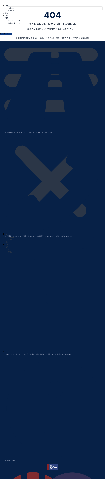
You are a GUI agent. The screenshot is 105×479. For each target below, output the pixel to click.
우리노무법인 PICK (14, 23)
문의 (7, 16)
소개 (7, 6)
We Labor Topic (14, 21)
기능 (7, 13)
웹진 (7, 18)
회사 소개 (11, 11)
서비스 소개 (11, 8)
